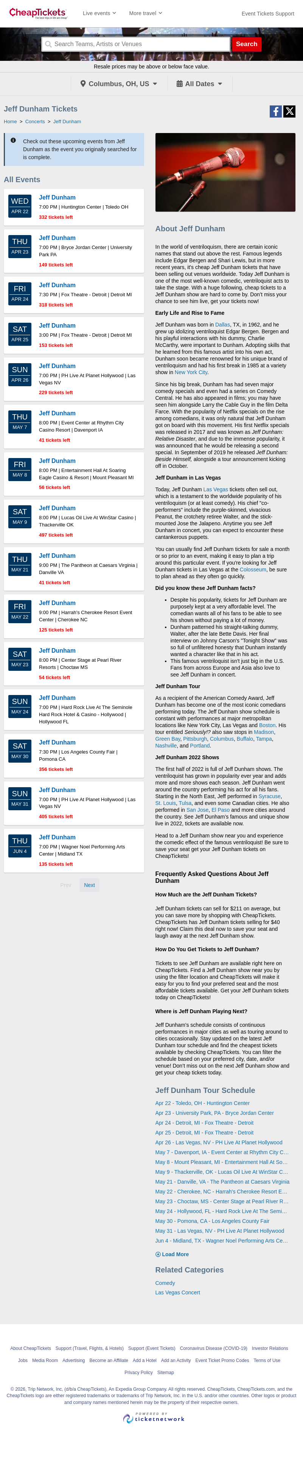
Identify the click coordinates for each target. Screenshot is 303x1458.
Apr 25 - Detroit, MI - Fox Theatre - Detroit (204, 1133)
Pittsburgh (195, 739)
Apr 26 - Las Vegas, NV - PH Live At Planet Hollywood (219, 1142)
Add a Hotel (145, 1360)
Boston (267, 725)
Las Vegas (216, 489)
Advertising (73, 1360)
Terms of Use (267, 1360)
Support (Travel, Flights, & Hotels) (90, 1348)
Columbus (222, 739)
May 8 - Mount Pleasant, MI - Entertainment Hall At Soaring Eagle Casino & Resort (222, 1162)
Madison (264, 732)
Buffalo (245, 739)
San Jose (197, 810)
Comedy (165, 1283)
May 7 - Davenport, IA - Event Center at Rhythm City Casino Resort (222, 1152)
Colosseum (253, 569)
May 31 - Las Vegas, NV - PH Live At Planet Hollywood (219, 1231)
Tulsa (185, 803)
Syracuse (269, 796)
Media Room (45, 1360)
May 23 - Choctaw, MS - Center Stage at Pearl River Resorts (222, 1201)
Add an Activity (176, 1360)
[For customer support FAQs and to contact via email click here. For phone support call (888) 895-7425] (268, 14)
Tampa (264, 739)
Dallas (222, 325)
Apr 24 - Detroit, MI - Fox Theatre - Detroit (204, 1123)
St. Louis (165, 803)
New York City (191, 372)
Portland (200, 746)
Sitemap (165, 1372)
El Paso (220, 810)
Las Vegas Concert (177, 1292)
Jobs (23, 1360)
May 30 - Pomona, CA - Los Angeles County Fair (212, 1221)
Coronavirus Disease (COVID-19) (213, 1348)
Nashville (166, 746)
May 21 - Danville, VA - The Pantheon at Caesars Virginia (222, 1182)
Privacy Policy (138, 1372)
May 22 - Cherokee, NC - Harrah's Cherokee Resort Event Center (222, 1192)
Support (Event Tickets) (152, 1348)
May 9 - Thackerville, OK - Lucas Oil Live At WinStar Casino (222, 1172)
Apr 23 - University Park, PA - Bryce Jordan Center (214, 1113)
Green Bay (167, 739)
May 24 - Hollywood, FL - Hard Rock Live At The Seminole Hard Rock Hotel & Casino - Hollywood (222, 1211)
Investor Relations (270, 1348)
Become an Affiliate (109, 1360)
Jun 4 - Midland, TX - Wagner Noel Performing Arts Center (222, 1241)
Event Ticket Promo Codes (222, 1360)
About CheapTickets (30, 1348)
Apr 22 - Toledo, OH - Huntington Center (202, 1103)
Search (247, 44)
